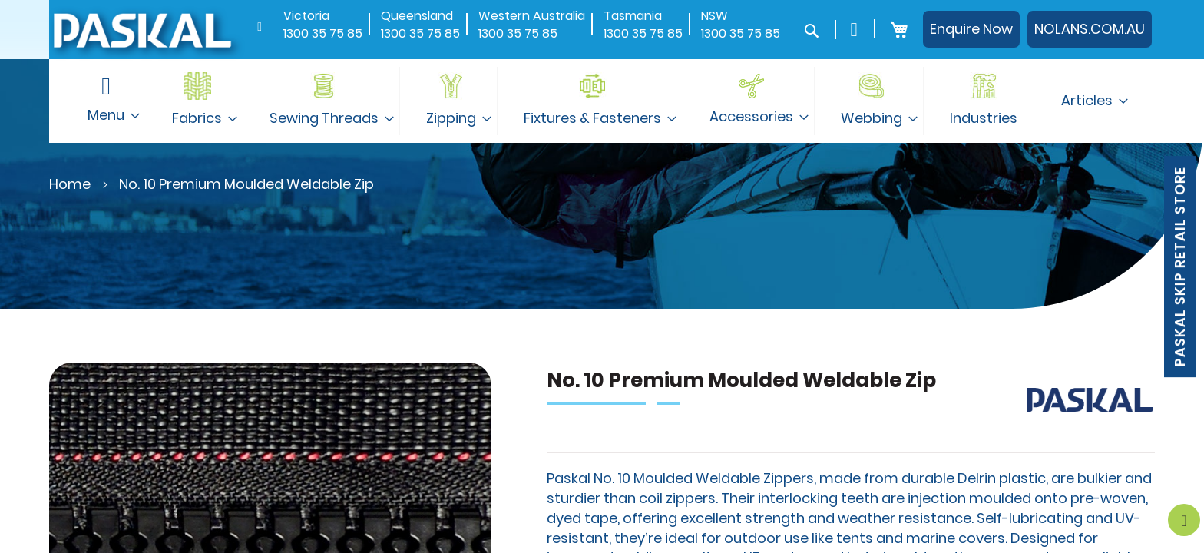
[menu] (602, 101)
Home (70, 184)
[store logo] (141, 29)
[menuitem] (198, 101)
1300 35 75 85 (322, 33)
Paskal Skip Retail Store (1179, 266)
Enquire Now (971, 28)
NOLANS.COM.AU (1089, 28)
